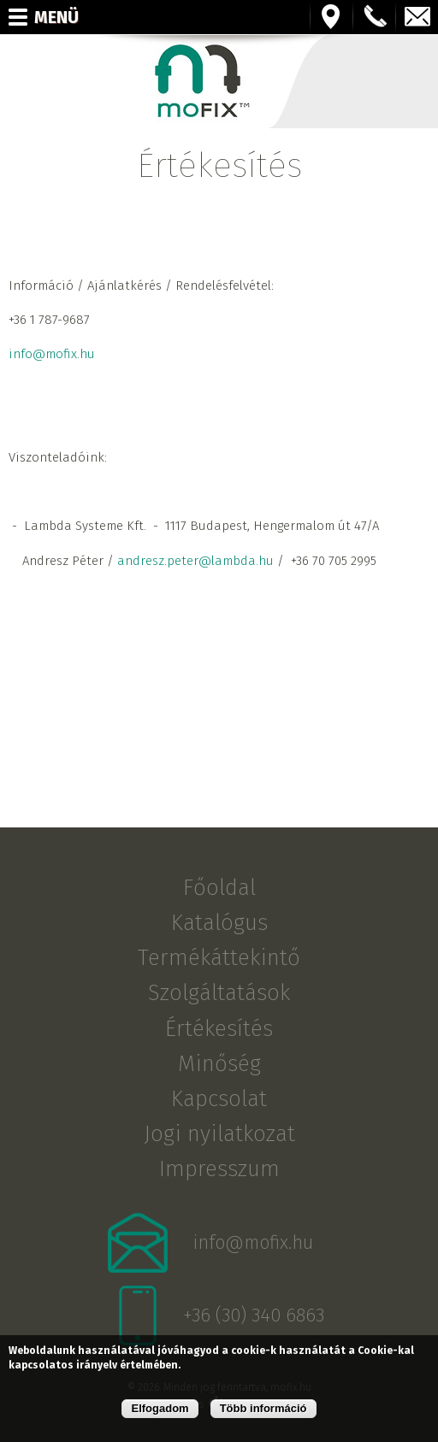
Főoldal (219, 887)
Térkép (332, 17)
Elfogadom (159, 1408)
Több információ (263, 1408)
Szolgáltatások (219, 993)
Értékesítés (219, 1028)
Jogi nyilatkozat (219, 1134)
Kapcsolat (219, 1099)
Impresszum (219, 1169)
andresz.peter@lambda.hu (195, 560)
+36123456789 (375, 17)
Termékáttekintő (219, 958)
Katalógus (219, 922)
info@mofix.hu (417, 17)
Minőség (219, 1063)
